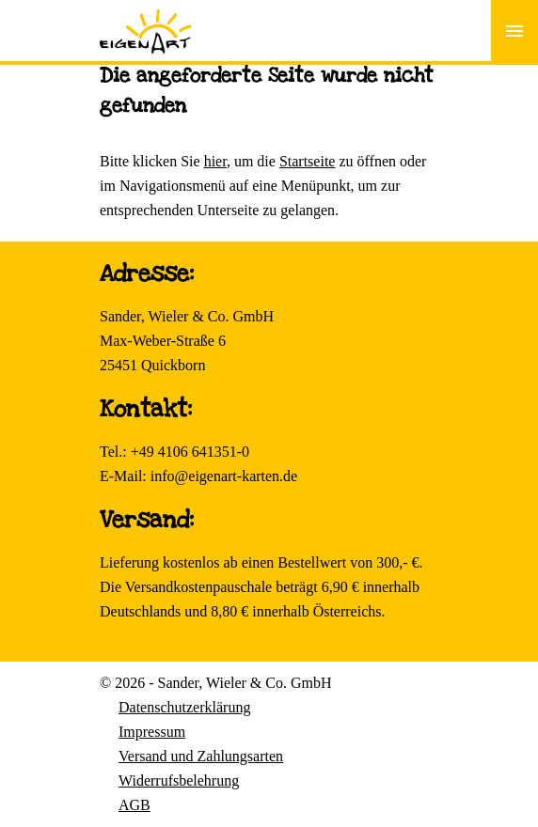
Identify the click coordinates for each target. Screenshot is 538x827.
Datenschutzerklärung (184, 707)
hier (215, 161)
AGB (134, 805)
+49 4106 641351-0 (190, 452)
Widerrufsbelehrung (179, 780)
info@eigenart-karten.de (223, 476)
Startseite (307, 161)
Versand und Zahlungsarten (201, 756)
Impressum (152, 732)
